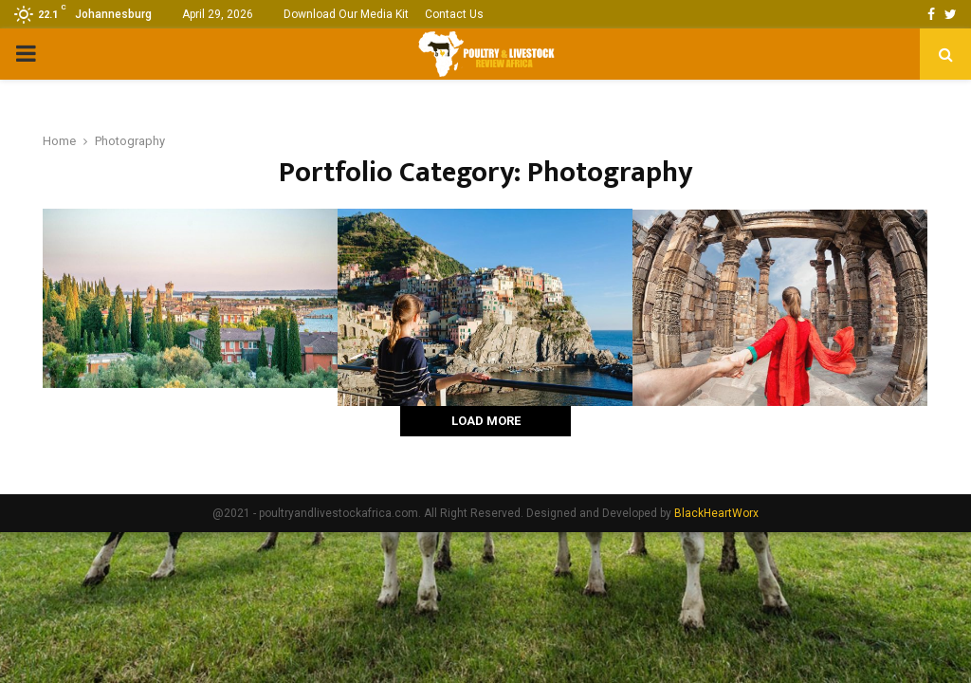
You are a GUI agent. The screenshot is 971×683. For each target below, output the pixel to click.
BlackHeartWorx (716, 513)
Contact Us (454, 14)
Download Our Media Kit (346, 14)
